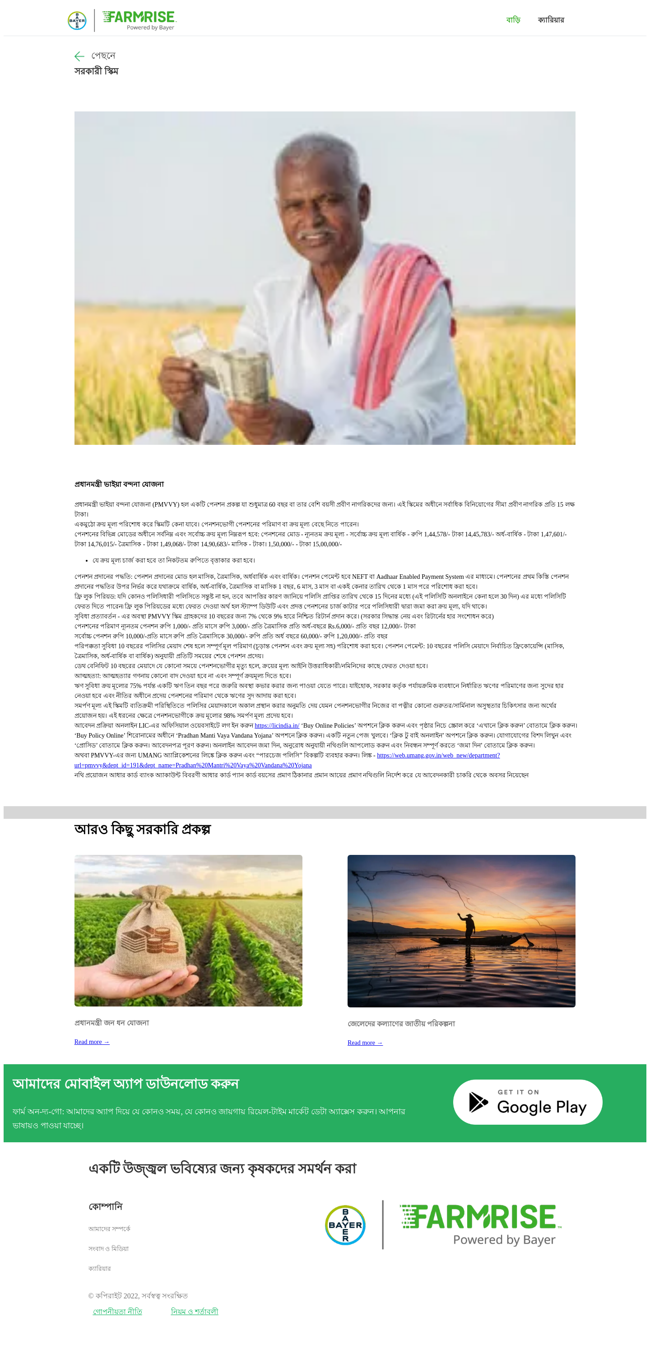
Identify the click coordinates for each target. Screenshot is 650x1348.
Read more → (92, 1042)
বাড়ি (513, 20)
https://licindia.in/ (277, 725)
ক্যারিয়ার (551, 20)
